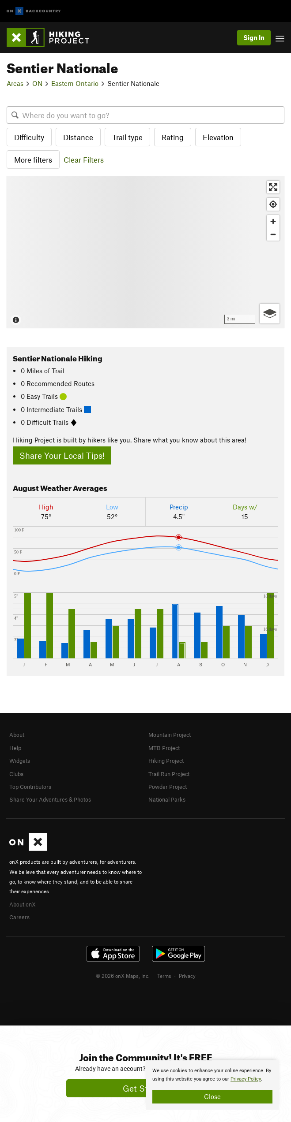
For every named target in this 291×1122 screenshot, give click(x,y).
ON (37, 83)
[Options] (270, 313)
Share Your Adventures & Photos (50, 799)
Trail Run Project (168, 773)
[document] (212, 1084)
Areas (15, 83)
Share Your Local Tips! (62, 455)
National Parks (166, 799)
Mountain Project (169, 734)
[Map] (145, 251)
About (16, 734)
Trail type (127, 137)
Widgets (19, 760)
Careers (19, 917)
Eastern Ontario (74, 83)
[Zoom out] (273, 234)
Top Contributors (30, 786)
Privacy (187, 976)
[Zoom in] (273, 221)
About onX (22, 904)
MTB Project (164, 747)
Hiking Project (166, 760)
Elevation (218, 137)
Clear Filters (84, 159)
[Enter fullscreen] (273, 187)
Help (15, 747)
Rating (173, 137)
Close (212, 1096)
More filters (33, 159)
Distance (78, 137)
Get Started (145, 1088)
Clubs (16, 773)
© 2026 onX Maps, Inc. (123, 976)
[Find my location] (273, 204)
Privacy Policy (246, 1079)
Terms (164, 976)
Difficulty (29, 137)
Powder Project (167, 786)
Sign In (254, 37)
